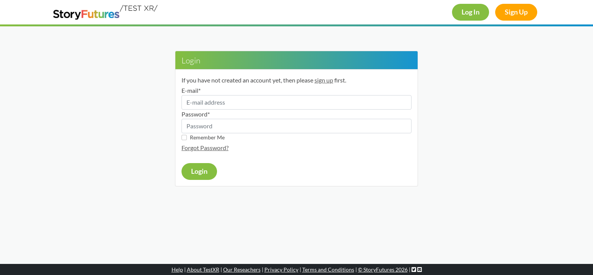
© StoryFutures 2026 (383, 269)
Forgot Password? (204, 147)
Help (177, 269)
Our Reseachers (242, 269)
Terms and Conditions (328, 269)
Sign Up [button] (516, 12)
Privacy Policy (281, 269)
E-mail (191, 90)
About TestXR (203, 269)
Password (195, 114)
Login (199, 171)
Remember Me (207, 137)
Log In (471, 12)
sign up (323, 80)
